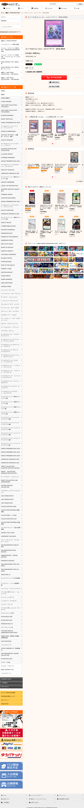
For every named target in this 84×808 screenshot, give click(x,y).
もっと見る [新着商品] (79, 181)
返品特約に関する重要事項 (34, 72)
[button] (77, 9)
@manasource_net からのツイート (10, 32)
